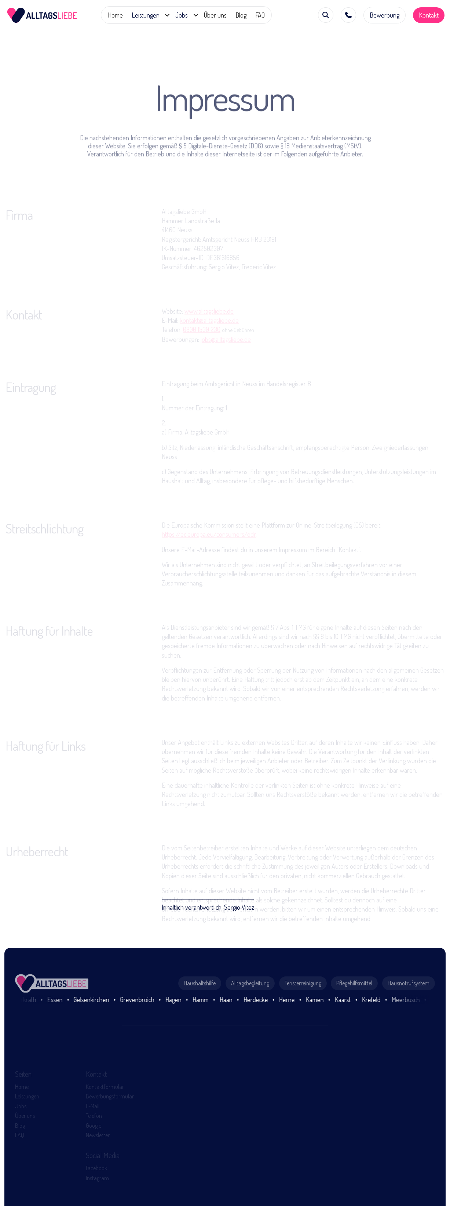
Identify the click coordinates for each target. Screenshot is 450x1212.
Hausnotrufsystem (408, 1006)
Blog (240, 15)
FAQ (260, 15)
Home (115, 15)
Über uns (215, 15)
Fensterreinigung (303, 1006)
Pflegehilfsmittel (354, 1006)
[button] (149, 15)
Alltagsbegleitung (250, 1006)
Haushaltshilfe (200, 1006)
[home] (42, 15)
